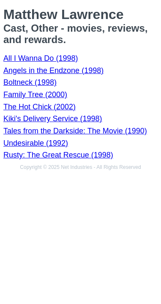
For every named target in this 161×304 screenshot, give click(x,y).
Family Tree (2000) (35, 94)
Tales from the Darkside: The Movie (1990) (75, 131)
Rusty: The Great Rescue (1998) (58, 155)
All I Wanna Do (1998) (40, 58)
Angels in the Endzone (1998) (53, 70)
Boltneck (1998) (30, 82)
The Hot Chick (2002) (39, 107)
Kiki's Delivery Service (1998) (52, 118)
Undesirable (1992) (35, 143)
